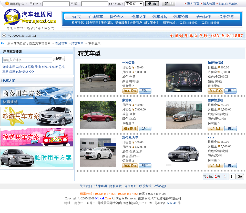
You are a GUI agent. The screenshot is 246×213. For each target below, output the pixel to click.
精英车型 (77, 43)
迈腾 (12, 71)
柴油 (38, 67)
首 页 (77, 17)
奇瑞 (5, 67)
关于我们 (86, 186)
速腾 (5, 71)
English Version (229, 3)
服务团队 (107, 22)
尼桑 (31, 67)
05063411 (172, 203)
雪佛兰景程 (215, 100)
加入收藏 (209, 3)
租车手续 (78, 22)
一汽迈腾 (128, 63)
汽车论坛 (181, 17)
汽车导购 (160, 17)
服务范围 (92, 22)
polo (19, 71)
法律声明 (101, 186)
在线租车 (96, 17)
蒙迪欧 (126, 100)
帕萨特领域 (215, 63)
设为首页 (193, 3)
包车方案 (139, 17)
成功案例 (150, 22)
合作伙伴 (204, 17)
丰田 (12, 67)
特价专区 (117, 17)
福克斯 (53, 67)
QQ (31, 71)
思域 (61, 67)
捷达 (25, 71)
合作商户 (136, 22)
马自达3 (21, 67)
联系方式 (145, 186)
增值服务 (121, 22)
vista (211, 137)
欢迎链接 (160, 186)
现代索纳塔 (130, 137)
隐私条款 (115, 186)
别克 (45, 67)
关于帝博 (226, 17)
